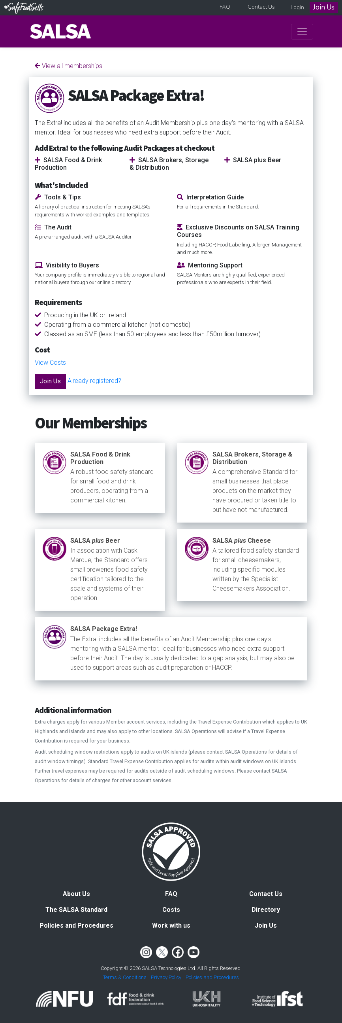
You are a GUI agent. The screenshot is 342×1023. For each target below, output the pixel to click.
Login (297, 7)
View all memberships (68, 66)
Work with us (171, 925)
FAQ (225, 7)
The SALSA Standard (76, 909)
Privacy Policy (166, 977)
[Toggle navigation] (302, 32)
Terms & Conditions (125, 977)
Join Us (323, 7)
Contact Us (261, 7)
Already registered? (94, 381)
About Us (76, 894)
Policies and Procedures (76, 925)
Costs (171, 909)
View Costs (50, 362)
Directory (266, 909)
